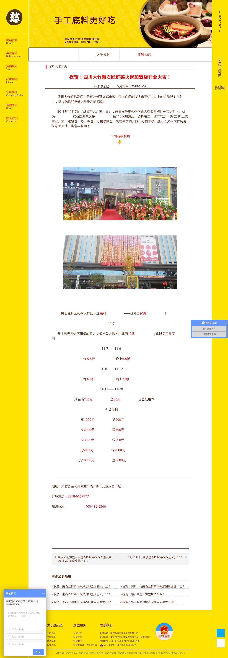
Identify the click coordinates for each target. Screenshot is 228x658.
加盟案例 (77, 641)
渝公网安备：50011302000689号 (118, 645)
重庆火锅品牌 (96, 652)
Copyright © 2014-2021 (67, 652)
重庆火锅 (83, 652)
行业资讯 (51, 644)
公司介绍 (51, 633)
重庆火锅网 (110, 652)
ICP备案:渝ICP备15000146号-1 (170, 652)
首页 (51, 67)
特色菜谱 (51, 641)
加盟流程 (77, 637)
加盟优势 (77, 633)
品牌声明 (51, 637)
